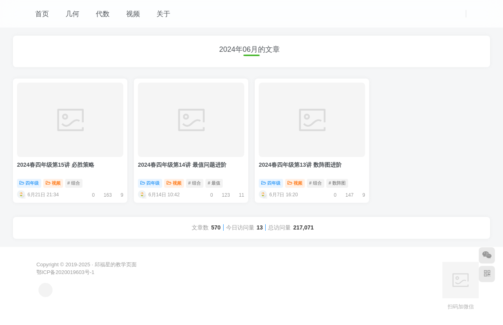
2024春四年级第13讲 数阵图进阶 (300, 164)
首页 (38, 13)
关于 (159, 13)
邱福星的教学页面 (116, 264)
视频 (129, 13)
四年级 (29, 183)
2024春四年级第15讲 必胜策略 (55, 164)
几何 (68, 13)
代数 (98, 13)
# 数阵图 (337, 183)
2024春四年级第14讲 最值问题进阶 (182, 164)
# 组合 (74, 183)
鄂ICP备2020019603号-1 (65, 272)
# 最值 (214, 183)
